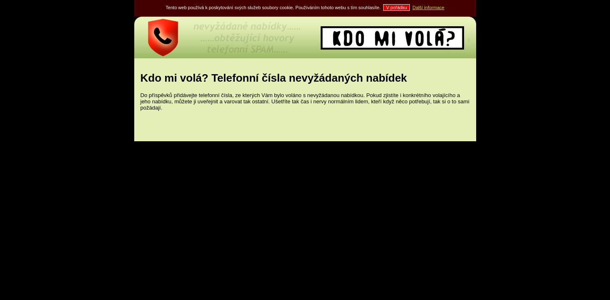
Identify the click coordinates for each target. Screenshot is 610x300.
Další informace (428, 7)
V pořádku (396, 7)
